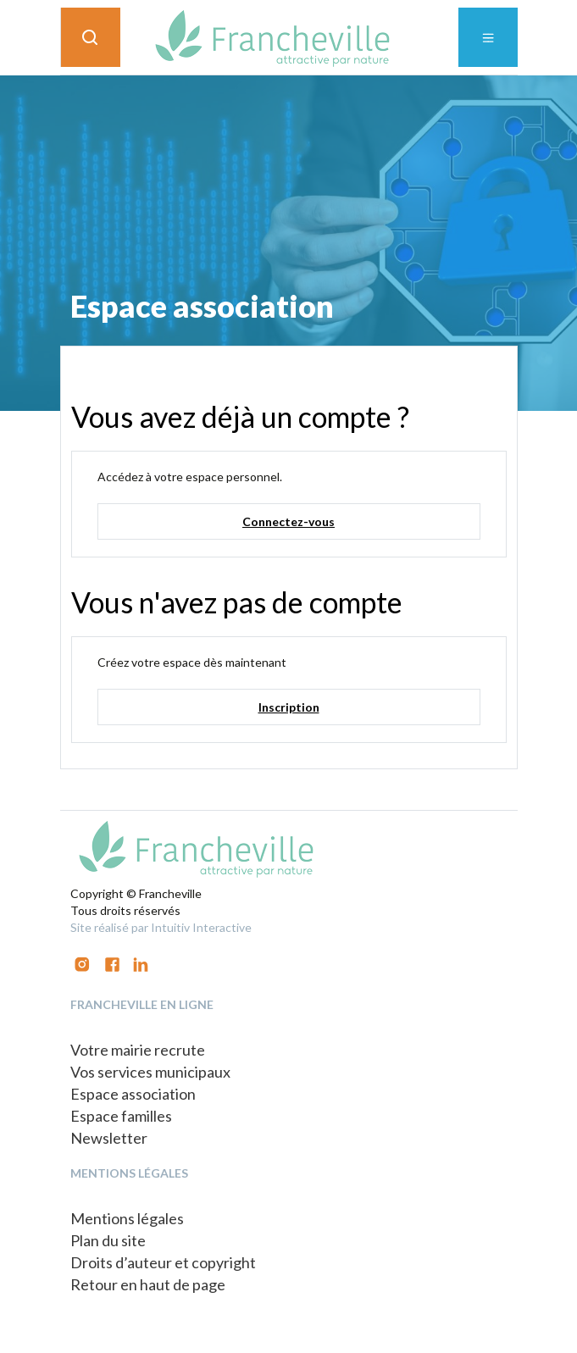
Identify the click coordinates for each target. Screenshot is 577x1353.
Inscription (288, 707)
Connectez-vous (288, 521)
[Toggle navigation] (488, 37)
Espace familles (121, 1115)
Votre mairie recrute (137, 1049)
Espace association (133, 1093)
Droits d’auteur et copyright (163, 1262)
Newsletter (108, 1137)
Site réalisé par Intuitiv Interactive (161, 927)
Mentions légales (127, 1218)
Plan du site (108, 1240)
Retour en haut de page (147, 1284)
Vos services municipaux (150, 1071)
